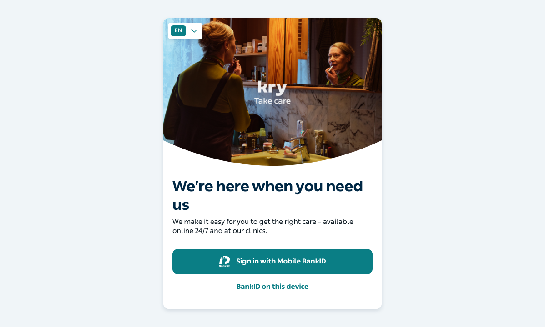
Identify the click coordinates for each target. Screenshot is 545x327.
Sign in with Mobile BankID (272, 261)
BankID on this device (272, 286)
